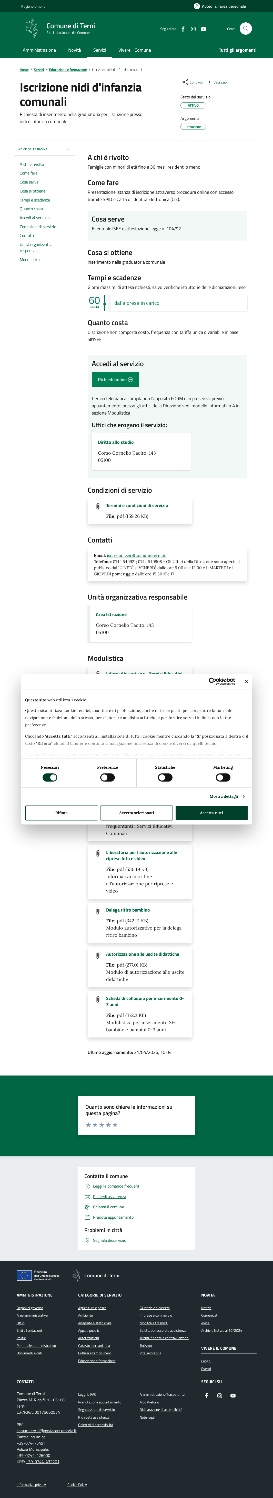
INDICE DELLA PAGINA (44, 149)
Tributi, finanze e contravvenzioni (164, 1338)
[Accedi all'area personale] (220, 6)
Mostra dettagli (224, 796)
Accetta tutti (211, 812)
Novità (74, 50)
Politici (21, 1338)
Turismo (146, 1345)
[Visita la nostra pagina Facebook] (206, 1396)
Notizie (206, 1308)
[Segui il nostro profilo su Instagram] (220, 1396)
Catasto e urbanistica (94, 1345)
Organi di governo (30, 1308)
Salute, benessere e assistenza (163, 1330)
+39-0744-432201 (42, 1461)
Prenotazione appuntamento (99, 1402)
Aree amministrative (32, 1315)
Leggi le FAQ (87, 1394)
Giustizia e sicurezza (155, 1308)
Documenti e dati (29, 1353)
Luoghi (206, 1361)
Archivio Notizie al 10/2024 (221, 1330)
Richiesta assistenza (93, 1417)
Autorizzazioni (88, 1338)
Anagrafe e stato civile (95, 1323)
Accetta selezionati (136, 812)
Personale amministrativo (36, 1345)
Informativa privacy (31, 1484)
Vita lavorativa (150, 1353)
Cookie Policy (77, 1484)
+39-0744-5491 (31, 1443)
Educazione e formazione (97, 1361)
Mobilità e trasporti (154, 1323)
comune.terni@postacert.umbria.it (47, 1431)
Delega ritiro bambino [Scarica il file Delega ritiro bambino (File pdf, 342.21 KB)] (128, 910)
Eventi (206, 1369)
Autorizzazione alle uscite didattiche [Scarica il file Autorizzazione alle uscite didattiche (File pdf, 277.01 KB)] (142, 954)
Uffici (21, 1323)
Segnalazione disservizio (96, 1409)
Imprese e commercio (156, 1315)
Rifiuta (61, 812)
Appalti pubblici (89, 1330)
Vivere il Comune (134, 50)
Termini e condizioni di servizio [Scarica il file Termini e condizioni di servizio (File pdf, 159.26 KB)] (137, 505)
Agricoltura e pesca (92, 1308)
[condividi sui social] (192, 82)
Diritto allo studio (116, 442)
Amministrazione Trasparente (162, 1394)
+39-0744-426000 (33, 1455)
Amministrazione (39, 50)
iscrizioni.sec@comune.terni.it (136, 555)
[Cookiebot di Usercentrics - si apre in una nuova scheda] (212, 681)
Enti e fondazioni (29, 1330)
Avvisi (205, 1323)
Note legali (147, 1417)
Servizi (99, 50)
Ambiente (85, 1315)
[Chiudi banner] (246, 681)
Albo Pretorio (149, 1402)
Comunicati (209, 1315)
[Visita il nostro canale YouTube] (233, 1396)
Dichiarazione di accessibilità (161, 1409)
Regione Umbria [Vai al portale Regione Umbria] (33, 6)
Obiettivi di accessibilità (95, 1425)
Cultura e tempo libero (94, 1353)
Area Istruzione (111, 614)
